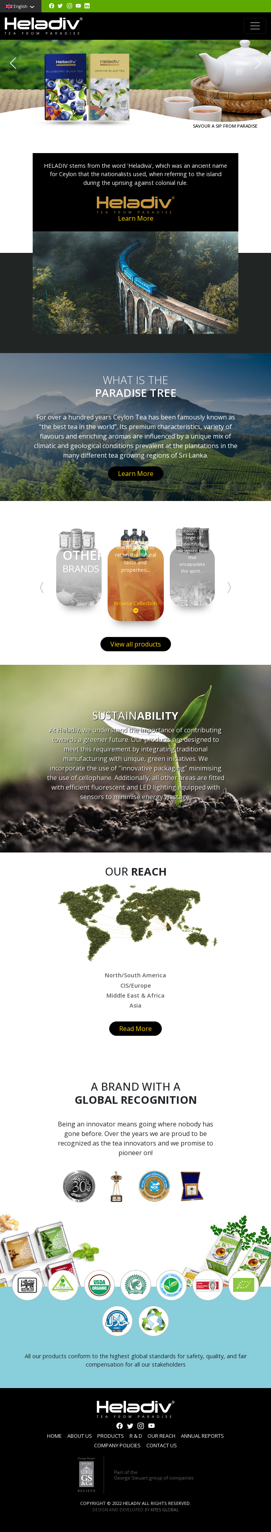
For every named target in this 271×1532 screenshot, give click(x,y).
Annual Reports (202, 1435)
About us (79, 1435)
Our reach (161, 1435)
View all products (135, 644)
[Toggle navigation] (255, 26)
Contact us (161, 1445)
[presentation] (13, 63)
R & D (136, 1435)
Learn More (135, 218)
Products (110, 1435)
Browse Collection (135, 607)
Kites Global (165, 1510)
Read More (135, 1028)
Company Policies (117, 1445)
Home (54, 1435)
